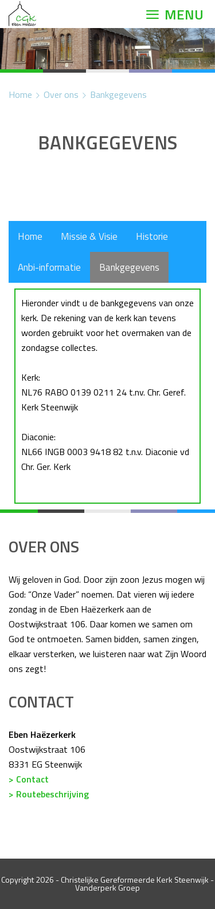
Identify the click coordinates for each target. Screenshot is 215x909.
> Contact (29, 779)
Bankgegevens (118, 94)
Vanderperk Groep (107, 888)
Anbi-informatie (49, 267)
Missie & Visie (89, 236)
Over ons (61, 94)
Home (20, 94)
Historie (152, 236)
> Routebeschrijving (49, 794)
